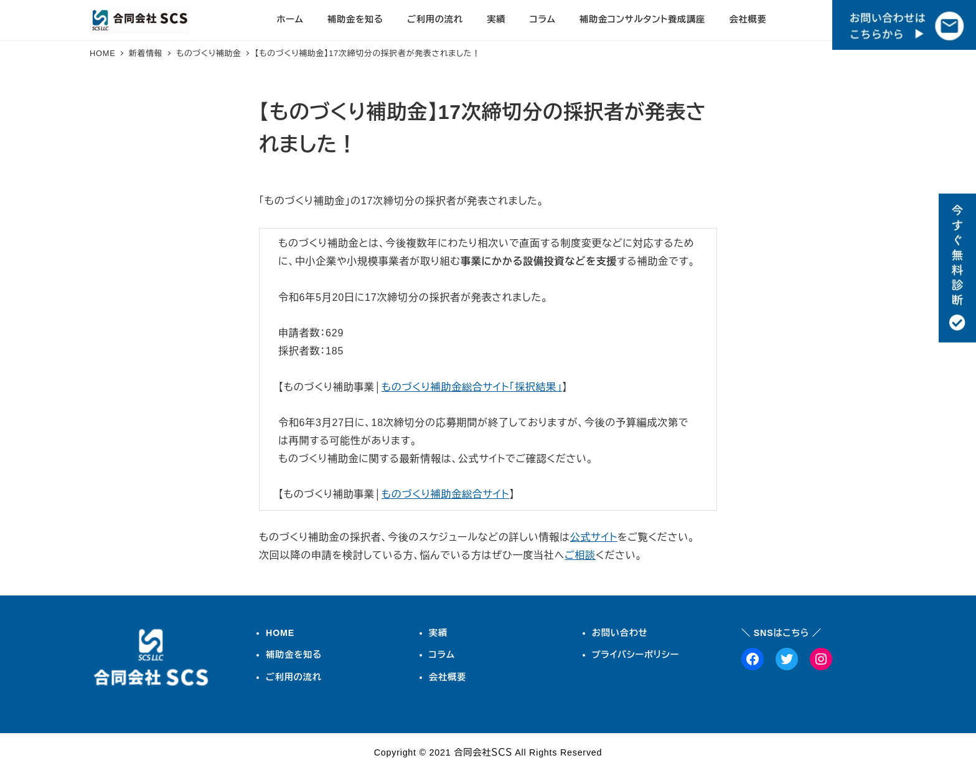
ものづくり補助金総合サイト (445, 494)
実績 (438, 633)
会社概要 (447, 677)
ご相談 (580, 555)
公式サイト (593, 537)
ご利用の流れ (294, 677)
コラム (442, 655)
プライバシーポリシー (636, 655)
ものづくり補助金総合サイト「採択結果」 (472, 387)
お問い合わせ (620, 633)
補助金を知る (294, 655)
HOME (280, 633)
